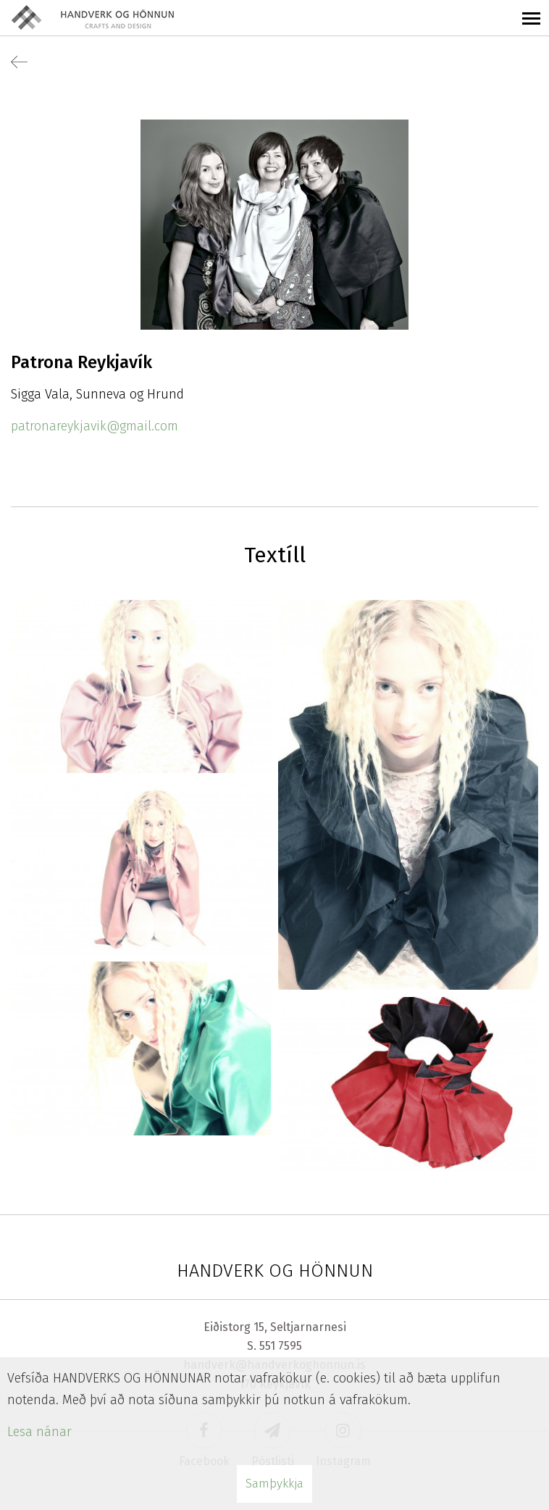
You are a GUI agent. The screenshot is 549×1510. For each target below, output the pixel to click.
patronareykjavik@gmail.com (94, 426)
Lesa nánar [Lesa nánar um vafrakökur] (39, 1432)
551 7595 (280, 1346)
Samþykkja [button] (274, 1483)
